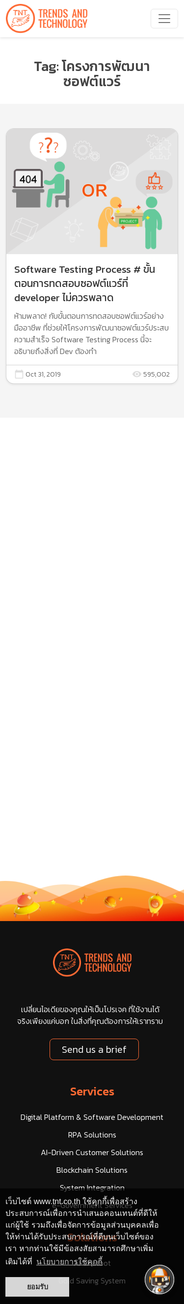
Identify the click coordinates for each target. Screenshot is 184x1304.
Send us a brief (94, 1049)
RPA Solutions (92, 1134)
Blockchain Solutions (92, 1170)
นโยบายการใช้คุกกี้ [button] (69, 1261)
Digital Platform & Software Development (92, 1117)
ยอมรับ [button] (37, 1287)
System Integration (92, 1187)
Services (92, 1091)
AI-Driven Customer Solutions (92, 1152)
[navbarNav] (164, 18)
